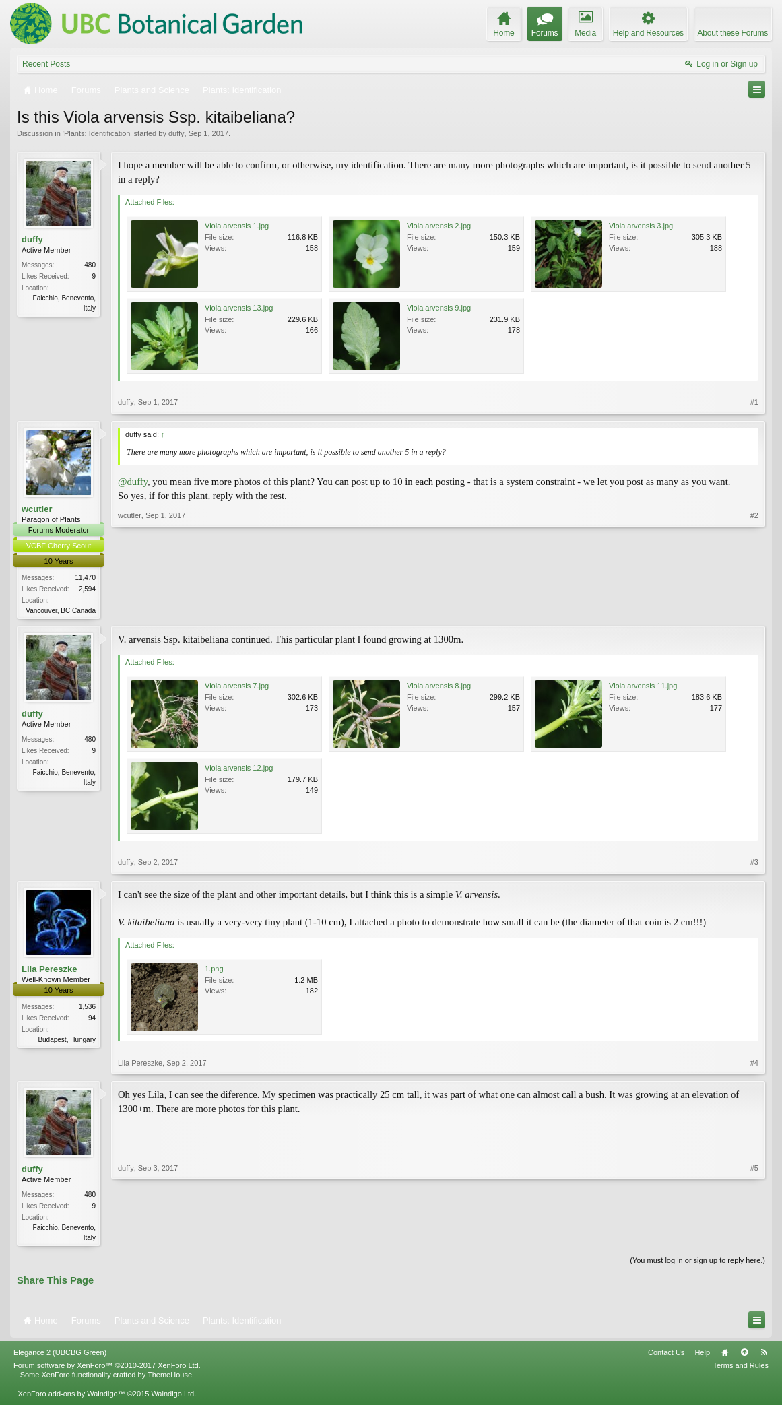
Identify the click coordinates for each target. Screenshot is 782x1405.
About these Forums (733, 33)
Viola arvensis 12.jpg (239, 769)
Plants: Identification (97, 133)
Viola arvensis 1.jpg (237, 226)
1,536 (87, 1007)
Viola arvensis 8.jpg (439, 687)
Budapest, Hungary (67, 1040)
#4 (754, 1064)
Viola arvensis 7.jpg (237, 687)
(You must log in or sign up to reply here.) (697, 1263)
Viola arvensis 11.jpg (643, 687)
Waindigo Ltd (172, 1396)
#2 (754, 609)
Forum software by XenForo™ (107, 1368)
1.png (214, 970)
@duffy (133, 481)
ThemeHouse (170, 1377)
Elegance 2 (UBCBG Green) (59, 1355)
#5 (754, 1237)
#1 (754, 402)
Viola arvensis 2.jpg (439, 226)
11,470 (85, 577)
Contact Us (666, 1355)
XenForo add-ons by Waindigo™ (71, 1396)
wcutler (37, 509)
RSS (764, 1355)
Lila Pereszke (49, 970)
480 (90, 265)
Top (744, 1355)
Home (724, 1355)
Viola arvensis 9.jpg (439, 308)
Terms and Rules (741, 1368)
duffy (176, 133)
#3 (754, 863)
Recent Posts (46, 64)
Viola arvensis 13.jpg (239, 308)
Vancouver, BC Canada (61, 610)
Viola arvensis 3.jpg (641, 226)
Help (702, 1355)
